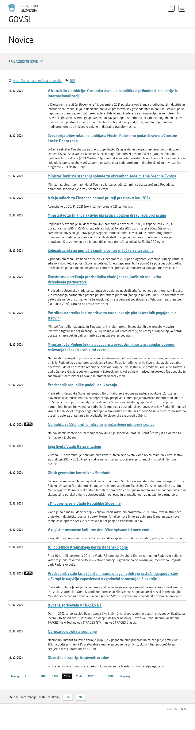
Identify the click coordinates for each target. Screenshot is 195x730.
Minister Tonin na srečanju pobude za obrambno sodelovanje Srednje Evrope (112, 176)
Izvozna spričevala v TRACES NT (75, 605)
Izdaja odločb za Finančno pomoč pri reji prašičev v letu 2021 (99, 198)
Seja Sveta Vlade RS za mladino (74, 446)
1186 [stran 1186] (79, 676)
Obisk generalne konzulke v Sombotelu (81, 472)
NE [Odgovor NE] (81, 696)
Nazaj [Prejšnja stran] (15, 676)
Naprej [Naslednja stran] (125, 676)
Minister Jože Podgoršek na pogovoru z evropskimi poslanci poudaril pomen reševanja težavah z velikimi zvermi (111, 347)
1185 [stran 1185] (67, 676)
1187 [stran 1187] (91, 676)
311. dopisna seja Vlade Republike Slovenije (84, 503)
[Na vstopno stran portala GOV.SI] (29, 13)
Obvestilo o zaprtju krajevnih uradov (78, 657)
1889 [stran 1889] (111, 676)
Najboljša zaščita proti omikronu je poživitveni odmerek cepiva (101, 424)
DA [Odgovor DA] (67, 696)
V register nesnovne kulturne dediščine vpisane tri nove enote (100, 529)
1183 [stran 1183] (43, 676)
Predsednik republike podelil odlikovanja (82, 385)
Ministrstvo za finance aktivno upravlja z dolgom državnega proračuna (107, 215)
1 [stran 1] (25, 676)
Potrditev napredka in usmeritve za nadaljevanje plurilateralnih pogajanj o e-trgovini (113, 315)
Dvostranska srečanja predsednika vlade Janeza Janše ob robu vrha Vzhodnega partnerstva (104, 279)
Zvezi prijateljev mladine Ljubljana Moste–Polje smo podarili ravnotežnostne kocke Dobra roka (112, 138)
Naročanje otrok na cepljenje (72, 631)
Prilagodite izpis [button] (26, 61)
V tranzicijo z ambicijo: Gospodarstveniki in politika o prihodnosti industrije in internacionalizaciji (113, 93)
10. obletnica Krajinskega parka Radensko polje (88, 547)
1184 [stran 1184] (55, 676)
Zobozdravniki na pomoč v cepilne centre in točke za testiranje (101, 250)
